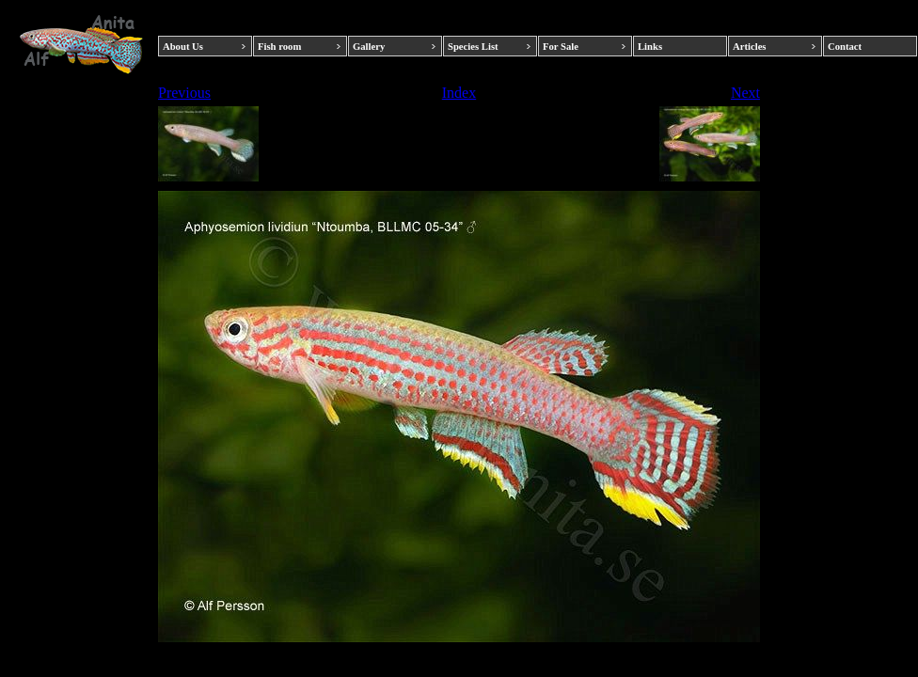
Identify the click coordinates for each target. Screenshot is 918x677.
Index (459, 93)
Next (745, 93)
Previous (184, 93)
